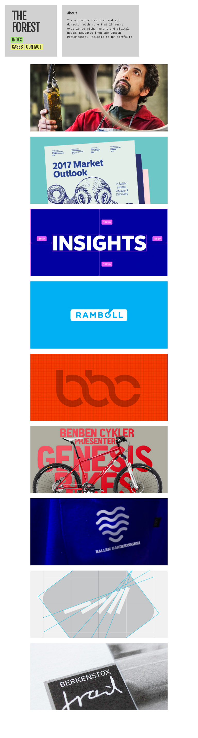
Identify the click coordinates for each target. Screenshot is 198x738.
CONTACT (34, 47)
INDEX (17, 39)
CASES (17, 47)
